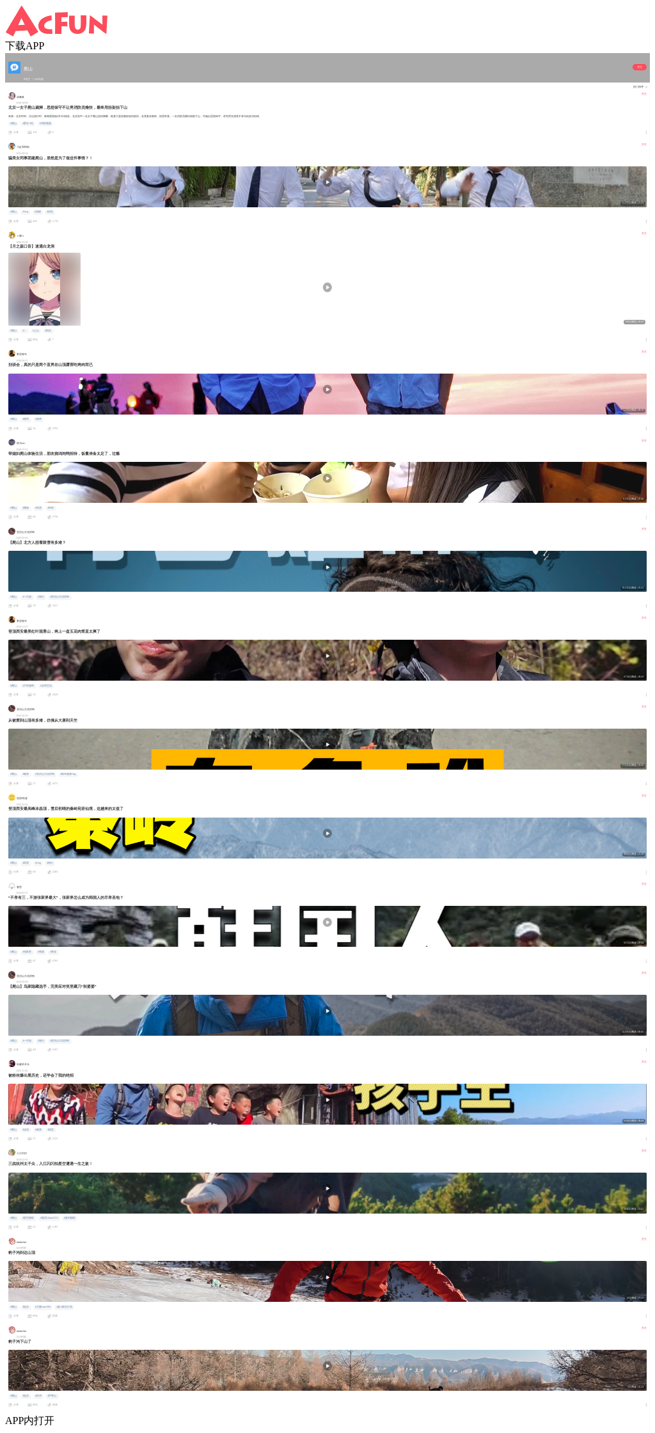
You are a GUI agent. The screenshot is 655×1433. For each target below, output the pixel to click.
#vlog (25, 211)
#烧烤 (38, 419)
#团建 (38, 211)
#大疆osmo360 (43, 1307)
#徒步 (25, 1307)
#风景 (25, 863)
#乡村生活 (46, 686)
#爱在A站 (27, 123)
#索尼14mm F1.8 (49, 1218)
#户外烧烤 (28, 686)
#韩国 (41, 952)
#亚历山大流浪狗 (59, 597)
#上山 (36, 330)
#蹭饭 (25, 508)
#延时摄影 (69, 1218)
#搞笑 (50, 211)
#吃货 (38, 508)
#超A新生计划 (64, 1307)
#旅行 (41, 597)
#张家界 (26, 952)
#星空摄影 (28, 1218)
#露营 (25, 419)
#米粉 (50, 508)
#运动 (25, 1129)
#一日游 (26, 597)
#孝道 (53, 952)
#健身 (25, 774)
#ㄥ (24, 330)
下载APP (24, 45)
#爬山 (13, 123)
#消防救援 (45, 123)
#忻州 (38, 1396)
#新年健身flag (67, 774)
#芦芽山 (51, 1396)
